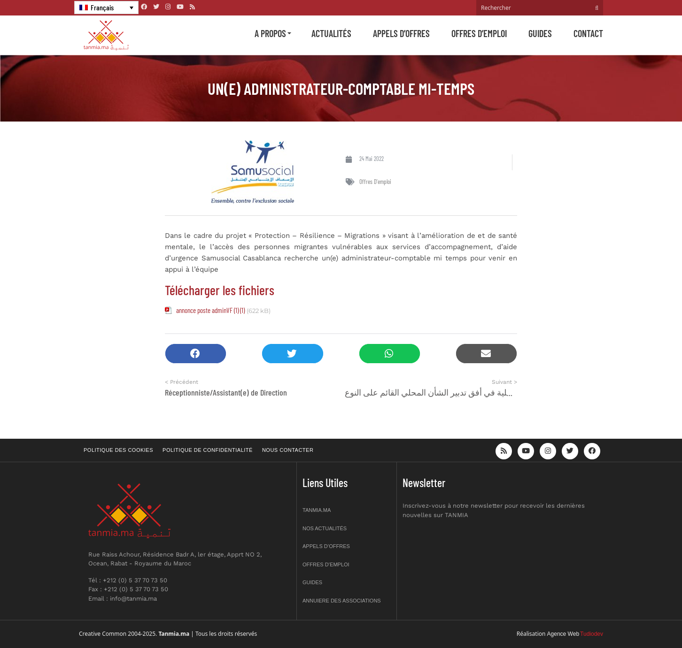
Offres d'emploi (375, 181)
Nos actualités (324, 528)
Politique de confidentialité (208, 450)
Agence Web (563, 634)
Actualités (331, 33)
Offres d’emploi (479, 33)
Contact (588, 33)
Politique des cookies (118, 450)
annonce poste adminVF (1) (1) (210, 310)
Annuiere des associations (341, 600)
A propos (270, 33)
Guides (540, 33)
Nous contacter (287, 450)
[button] (195, 353)
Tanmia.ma (316, 510)
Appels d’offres (401, 33)
